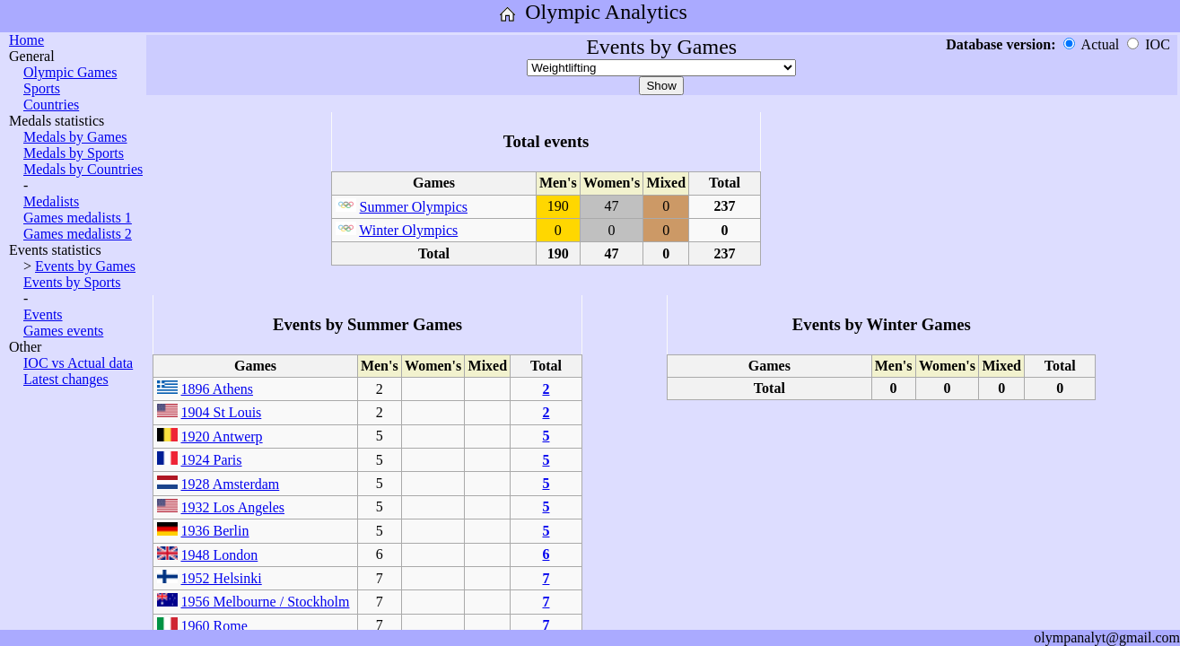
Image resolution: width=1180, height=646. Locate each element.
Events (43, 314)
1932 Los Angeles (233, 507)
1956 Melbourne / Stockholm (265, 601)
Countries (51, 104)
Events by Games (85, 266)
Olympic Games (70, 72)
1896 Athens (217, 389)
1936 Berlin (215, 530)
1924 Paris (211, 459)
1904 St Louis (221, 412)
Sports (41, 88)
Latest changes (66, 379)
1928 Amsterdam (230, 484)
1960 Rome (214, 625)
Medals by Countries (83, 169)
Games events (63, 330)
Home (26, 40)
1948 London (219, 555)
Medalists (51, 201)
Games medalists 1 (77, 217)
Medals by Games (75, 136)
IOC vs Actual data (78, 363)
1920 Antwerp (222, 436)
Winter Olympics (408, 230)
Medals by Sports (73, 153)
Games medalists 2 (77, 233)
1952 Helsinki (221, 578)
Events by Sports (71, 282)
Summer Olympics (414, 206)
